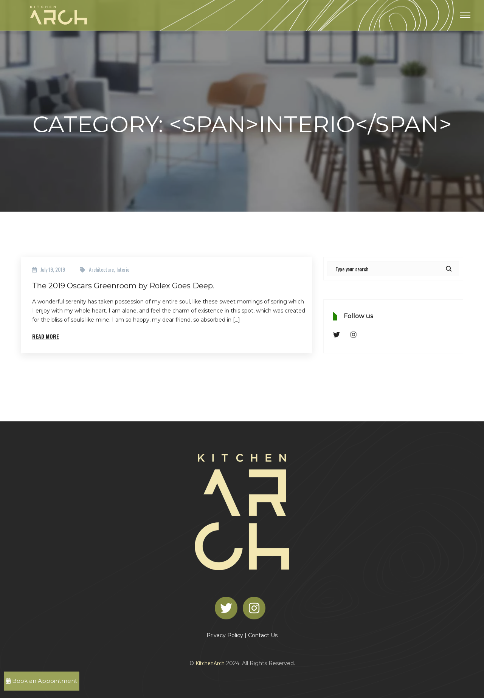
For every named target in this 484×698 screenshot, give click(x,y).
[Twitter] (228, 607)
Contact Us (263, 635)
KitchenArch (210, 663)
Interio (122, 269)
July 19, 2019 (52, 269)
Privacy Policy (224, 635)
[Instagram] (256, 607)
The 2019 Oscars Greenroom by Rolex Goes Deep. (123, 285)
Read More (45, 336)
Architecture (101, 269)
